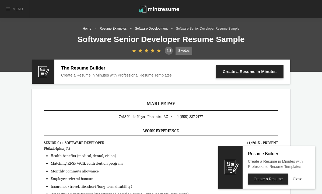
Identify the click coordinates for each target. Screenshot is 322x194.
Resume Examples (113, 28)
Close (297, 179)
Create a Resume (249, 71)
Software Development (151, 28)
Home (87, 28)
